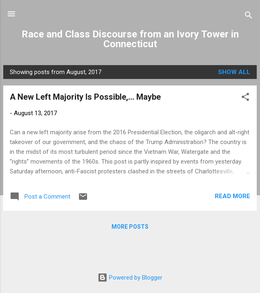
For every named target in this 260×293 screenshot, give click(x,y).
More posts (130, 226)
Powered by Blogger (130, 277)
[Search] (248, 16)
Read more (232, 196)
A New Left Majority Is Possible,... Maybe (85, 97)
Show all (234, 72)
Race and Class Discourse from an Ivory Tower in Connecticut (130, 39)
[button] (245, 98)
